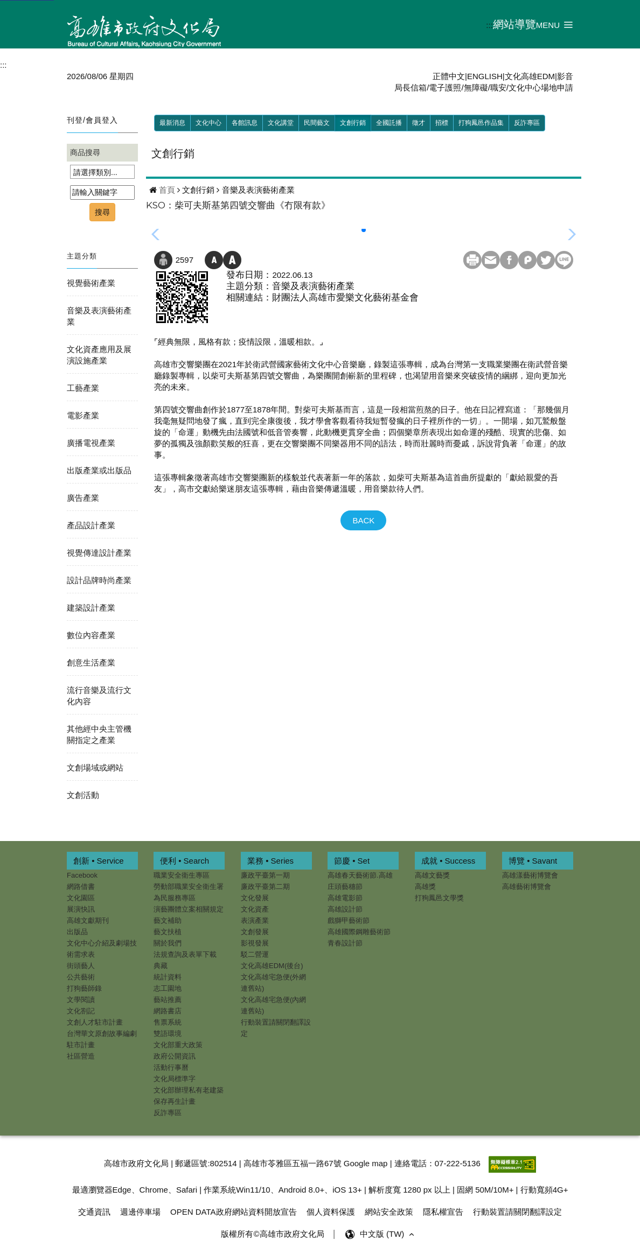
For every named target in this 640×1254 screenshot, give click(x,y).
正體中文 (449, 76)
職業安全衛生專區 (182, 875)
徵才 (418, 123)
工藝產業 (83, 388)
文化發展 (255, 898)
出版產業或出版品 (99, 470)
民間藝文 (317, 123)
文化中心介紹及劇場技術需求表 (102, 948)
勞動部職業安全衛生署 (189, 886)
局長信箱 (410, 87)
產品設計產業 (91, 525)
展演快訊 (81, 909)
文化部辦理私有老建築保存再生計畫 (189, 1095)
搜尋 (102, 212)
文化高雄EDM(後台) (272, 966)
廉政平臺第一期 (265, 875)
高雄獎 (425, 886)
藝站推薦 (168, 1000)
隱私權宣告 (443, 1209)
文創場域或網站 (95, 767)
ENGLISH (485, 76)
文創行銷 (353, 123)
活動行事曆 (171, 1067)
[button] (554, 24)
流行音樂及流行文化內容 (99, 695)
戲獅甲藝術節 (349, 920)
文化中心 (208, 123)
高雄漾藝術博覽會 (530, 875)
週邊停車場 (140, 1209)
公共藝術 (81, 977)
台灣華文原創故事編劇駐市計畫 (102, 1039)
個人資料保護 (331, 1209)
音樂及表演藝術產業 (99, 316)
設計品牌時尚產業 (99, 580)
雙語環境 (168, 1033)
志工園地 (168, 988)
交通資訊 (94, 1209)
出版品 (77, 932)
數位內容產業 (91, 635)
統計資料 (168, 977)
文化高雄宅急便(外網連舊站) (273, 982)
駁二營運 (255, 954)
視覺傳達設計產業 (99, 552)
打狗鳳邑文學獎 (439, 898)
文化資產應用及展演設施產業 (99, 355)
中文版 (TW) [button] (388, 1232)
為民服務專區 (175, 898)
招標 (441, 123)
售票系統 (168, 1022)
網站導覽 (514, 24)
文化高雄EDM (530, 76)
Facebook (82, 875)
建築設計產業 (91, 607)
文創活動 (83, 795)
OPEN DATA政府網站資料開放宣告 (233, 1209)
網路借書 (81, 886)
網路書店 (168, 1011)
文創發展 (255, 932)
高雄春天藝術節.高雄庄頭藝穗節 (360, 881)
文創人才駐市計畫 (95, 1022)
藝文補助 (168, 920)
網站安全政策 (389, 1209)
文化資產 (255, 909)
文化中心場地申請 (541, 87)
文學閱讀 (81, 1000)
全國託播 (389, 123)
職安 (498, 87)
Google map (366, 1161)
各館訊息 (245, 123)
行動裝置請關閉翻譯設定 (276, 1028)
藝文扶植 (168, 932)
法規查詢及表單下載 (185, 954)
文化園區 (81, 898)
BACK (363, 520)
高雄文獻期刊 (88, 920)
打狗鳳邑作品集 (481, 123)
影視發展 (255, 943)
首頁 (167, 189)
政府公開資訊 (175, 1056)
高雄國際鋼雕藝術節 (359, 932)
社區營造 (81, 1056)
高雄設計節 (345, 909)
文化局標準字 (175, 1079)
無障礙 (476, 87)
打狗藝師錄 (84, 988)
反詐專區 (527, 123)
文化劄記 (81, 1011)
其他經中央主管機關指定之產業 (99, 734)
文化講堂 (281, 123)
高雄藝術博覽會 (526, 886)
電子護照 (445, 87)
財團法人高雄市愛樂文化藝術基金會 (345, 297)
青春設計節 (345, 943)
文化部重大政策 (178, 1045)
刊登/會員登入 (92, 120)
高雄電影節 (345, 898)
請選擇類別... (95, 172)
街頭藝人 (81, 966)
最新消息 (172, 123)
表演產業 (255, 920)
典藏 (161, 966)
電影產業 (83, 415)
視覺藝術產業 (91, 283)
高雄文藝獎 (432, 875)
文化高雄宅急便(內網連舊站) (273, 1005)
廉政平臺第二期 (265, 886)
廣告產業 (83, 497)
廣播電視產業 (91, 442)
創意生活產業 (91, 662)
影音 (565, 76)
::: (489, 25)
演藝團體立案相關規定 (189, 909)
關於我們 (168, 943)
